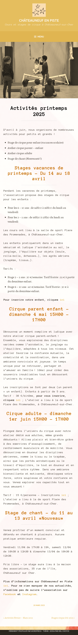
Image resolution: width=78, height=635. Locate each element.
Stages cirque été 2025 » (63, 617)
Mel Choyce (64, 631)
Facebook (9, 594)
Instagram (29, 594)
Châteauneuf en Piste (39, 20)
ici (62, 299)
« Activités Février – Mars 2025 (18, 617)
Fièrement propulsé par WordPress (25, 631)
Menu (39, 36)
